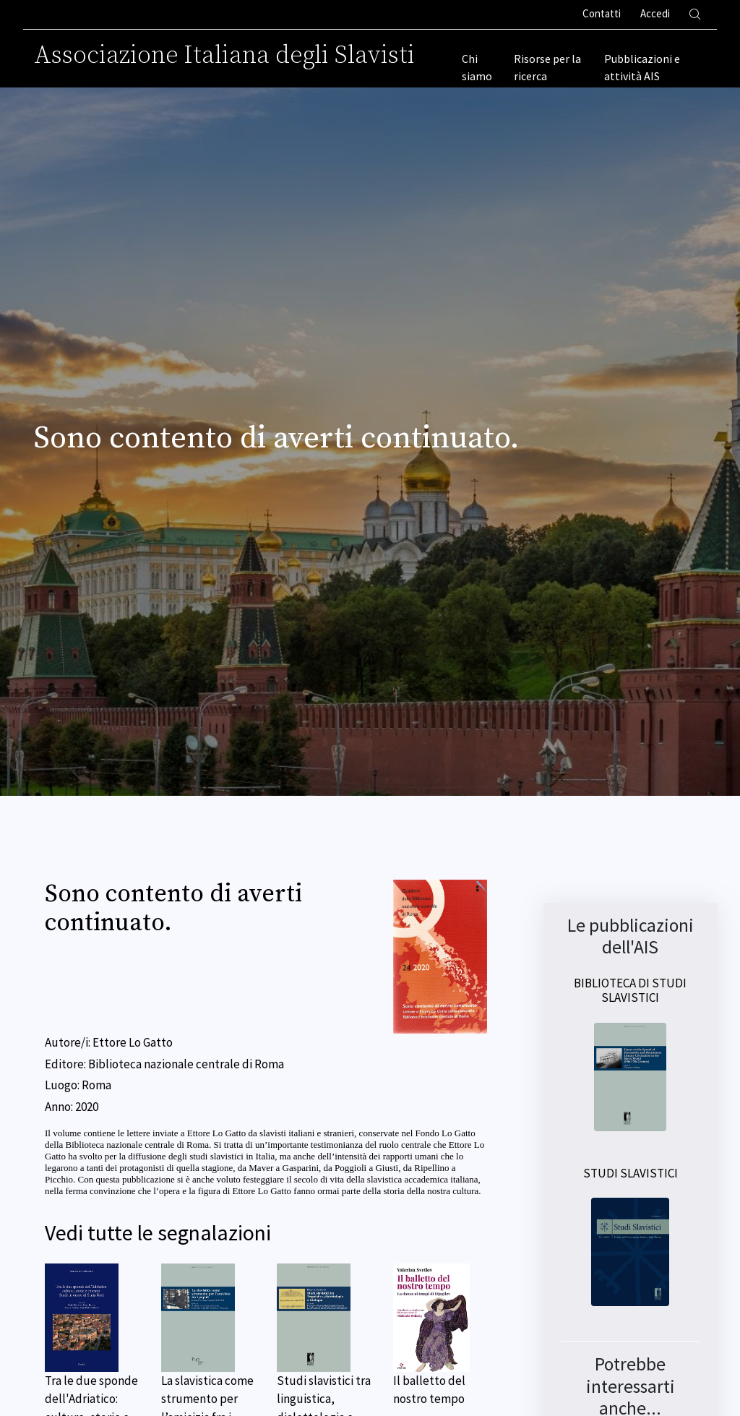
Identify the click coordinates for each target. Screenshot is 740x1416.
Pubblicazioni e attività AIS (642, 67)
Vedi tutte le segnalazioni (158, 1232)
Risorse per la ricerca (547, 67)
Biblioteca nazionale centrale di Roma (186, 1064)
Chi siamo (477, 67)
